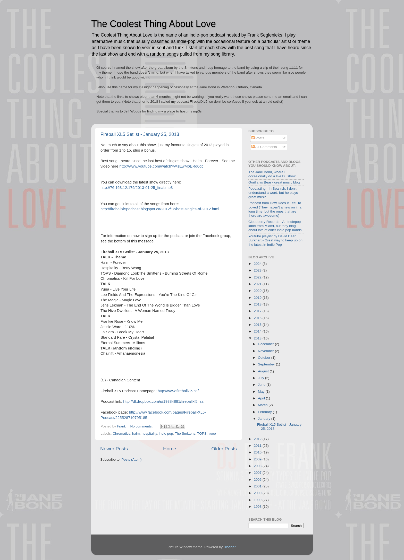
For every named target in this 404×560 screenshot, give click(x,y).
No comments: (142, 426)
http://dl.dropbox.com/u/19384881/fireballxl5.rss (163, 401)
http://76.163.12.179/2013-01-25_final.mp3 (136, 188)
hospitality (149, 433)
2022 (258, 277)
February (265, 412)
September (267, 364)
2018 (258, 304)
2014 (258, 331)
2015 (258, 325)
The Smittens (185, 433)
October (264, 358)
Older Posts (224, 448)
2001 (258, 486)
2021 (258, 284)
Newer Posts (114, 448)
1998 (258, 507)
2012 (258, 439)
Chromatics (121, 433)
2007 (258, 473)
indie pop (166, 433)
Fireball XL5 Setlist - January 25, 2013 (139, 134)
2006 (258, 480)
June (262, 385)
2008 (258, 466)
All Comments (264, 147)
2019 (258, 298)
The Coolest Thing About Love (153, 24)
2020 (258, 291)
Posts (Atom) (132, 459)
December (266, 344)
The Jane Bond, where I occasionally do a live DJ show (272, 174)
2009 (258, 459)
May (261, 391)
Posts (257, 138)
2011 (258, 446)
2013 (258, 338)
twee (212, 433)
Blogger (229, 547)
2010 (258, 452)
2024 (258, 264)
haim (136, 433)
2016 (258, 318)
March (263, 405)
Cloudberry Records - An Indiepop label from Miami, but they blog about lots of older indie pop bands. (275, 226)
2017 (258, 311)
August (264, 371)
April (262, 398)
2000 (258, 493)
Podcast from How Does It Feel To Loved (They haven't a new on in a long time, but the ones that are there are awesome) (274, 209)
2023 (258, 270)
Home (169, 448)
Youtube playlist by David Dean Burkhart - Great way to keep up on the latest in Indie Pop (275, 240)
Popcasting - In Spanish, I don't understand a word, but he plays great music (273, 193)
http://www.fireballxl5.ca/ (178, 391)
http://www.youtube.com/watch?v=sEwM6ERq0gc (161, 166)
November (266, 351)
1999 (258, 500)
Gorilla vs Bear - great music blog (274, 182)
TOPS (202, 433)
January (264, 419)
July (261, 378)
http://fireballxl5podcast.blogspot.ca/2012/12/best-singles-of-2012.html (159, 209)
